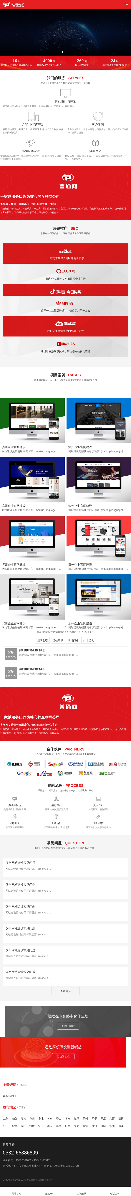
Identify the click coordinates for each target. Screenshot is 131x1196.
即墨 (94, 1118)
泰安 (49, 1125)
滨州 (112, 1125)
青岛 (23, 1118)
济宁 (41, 1125)
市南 (32, 1118)
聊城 (103, 1125)
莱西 (112, 1118)
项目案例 (49, 1191)
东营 (14, 1125)
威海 (58, 1125)
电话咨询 (114, 1191)
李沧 (67, 1118)
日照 (67, 1125)
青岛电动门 (9, 1095)
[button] (62, 52)
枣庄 (5, 1125)
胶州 (85, 1118)
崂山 (58, 1118)
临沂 (85, 1125)
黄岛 (49, 1118)
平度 (103, 1118)
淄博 (121, 1118)
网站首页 (16, 1191)
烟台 (23, 1125)
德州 (94, 1125)
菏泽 (121, 1125)
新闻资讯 (82, 1191)
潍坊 (32, 1125)
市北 (41, 1118)
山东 (5, 1118)
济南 (14, 1118)
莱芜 (76, 1125)
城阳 (76, 1118)
